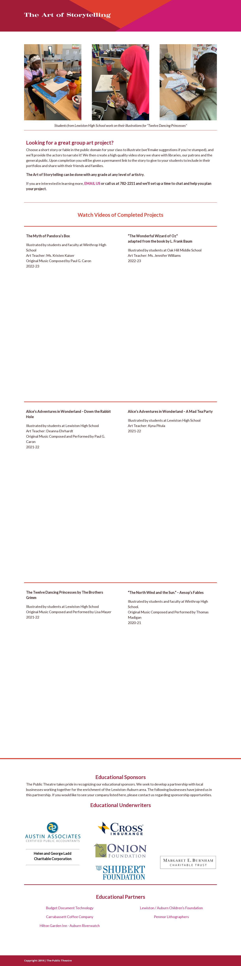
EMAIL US (92, 183)
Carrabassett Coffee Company (69, 917)
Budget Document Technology (69, 908)
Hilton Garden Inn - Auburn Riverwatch (70, 925)
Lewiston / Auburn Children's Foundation (171, 908)
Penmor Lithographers (171, 917)
